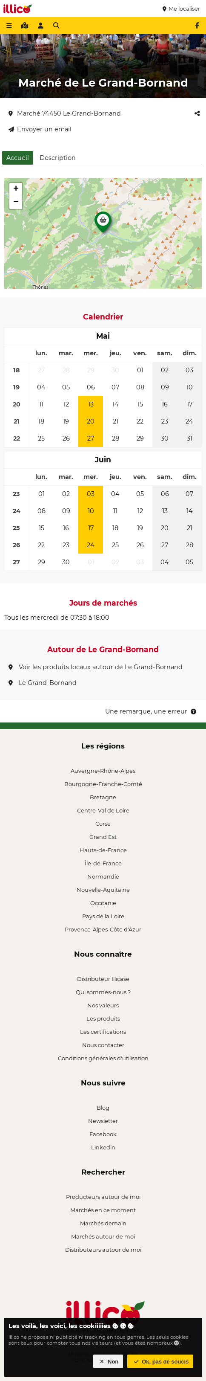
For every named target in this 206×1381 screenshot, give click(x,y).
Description (58, 158)
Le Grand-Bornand (43, 683)
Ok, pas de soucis (160, 1361)
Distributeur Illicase (103, 978)
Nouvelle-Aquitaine (103, 889)
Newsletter (103, 1120)
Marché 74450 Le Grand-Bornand (65, 113)
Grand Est (103, 836)
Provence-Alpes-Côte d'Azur (103, 929)
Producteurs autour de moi (103, 1196)
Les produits (103, 1018)
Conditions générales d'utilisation (103, 1058)
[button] (103, 224)
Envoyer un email (40, 129)
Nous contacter (103, 1045)
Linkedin (103, 1147)
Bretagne (103, 797)
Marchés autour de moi (103, 1236)
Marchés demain (103, 1223)
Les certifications (103, 1031)
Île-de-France (103, 863)
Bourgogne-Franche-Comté (103, 783)
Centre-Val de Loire (103, 810)
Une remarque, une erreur (151, 711)
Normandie (103, 876)
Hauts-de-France (103, 850)
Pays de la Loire (103, 916)
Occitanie (103, 902)
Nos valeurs (103, 1005)
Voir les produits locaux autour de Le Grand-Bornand (96, 667)
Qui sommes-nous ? (103, 992)
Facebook (103, 1134)
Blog (103, 1107)
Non (108, 1361)
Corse (103, 823)
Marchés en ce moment (103, 1210)
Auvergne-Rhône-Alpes (103, 770)
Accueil (17, 158)
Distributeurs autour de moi (103, 1249)
